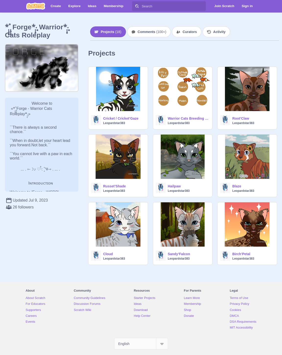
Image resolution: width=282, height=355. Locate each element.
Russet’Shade (114, 186)
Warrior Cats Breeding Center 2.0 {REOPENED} (188, 118)
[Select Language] (141, 344)
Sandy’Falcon (179, 254)
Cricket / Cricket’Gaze (120, 118)
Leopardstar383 (114, 123)
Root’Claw (240, 118)
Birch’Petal (241, 254)
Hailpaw (174, 186)
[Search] (137, 6)
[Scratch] (36, 6)
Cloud (108, 254)
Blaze (236, 186)
